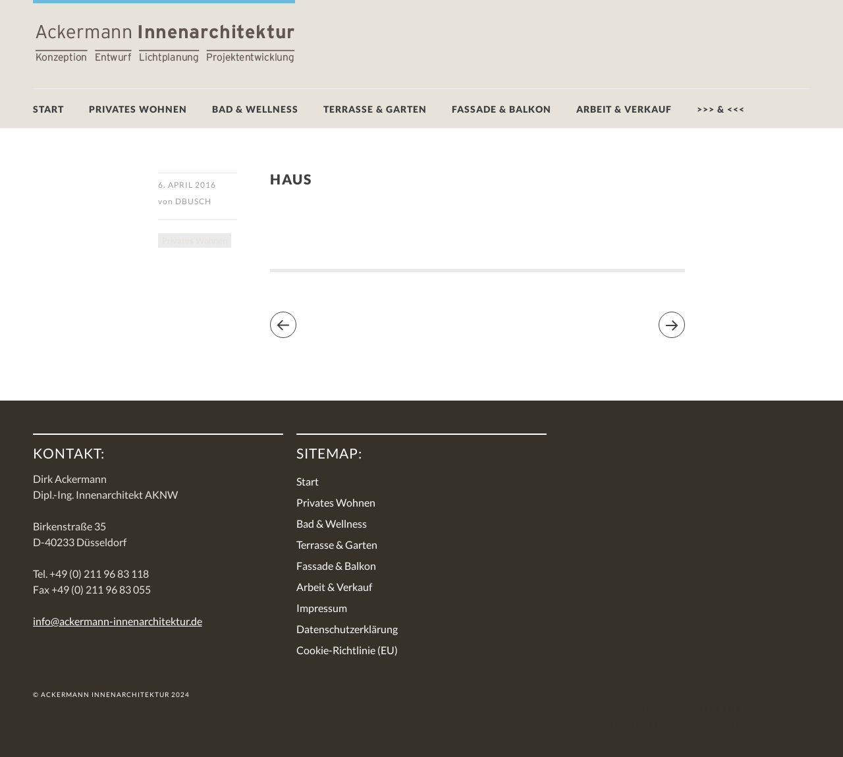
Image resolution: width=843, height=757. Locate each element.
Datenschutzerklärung (347, 629)
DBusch (193, 201)
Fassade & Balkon (501, 109)
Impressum (321, 608)
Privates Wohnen (138, 109)
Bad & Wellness (255, 109)
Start (48, 109)
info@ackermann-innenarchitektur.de (117, 621)
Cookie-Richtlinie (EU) (347, 650)
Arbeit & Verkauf (624, 109)
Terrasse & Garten (375, 109)
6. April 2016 (187, 185)
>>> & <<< (721, 109)
